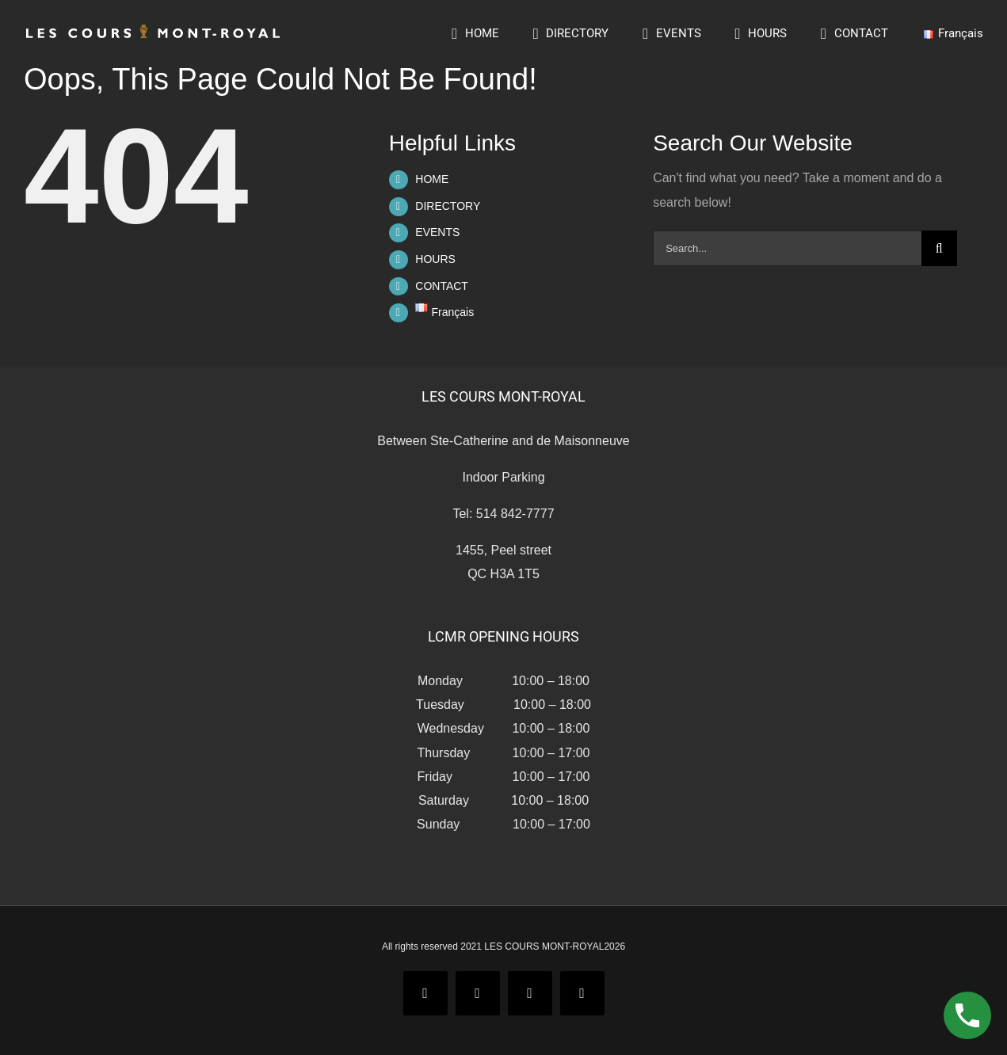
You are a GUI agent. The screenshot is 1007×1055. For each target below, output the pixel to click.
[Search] (939, 248)
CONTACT (441, 286)
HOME (431, 179)
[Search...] (787, 248)
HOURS (435, 259)
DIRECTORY (447, 206)
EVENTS (437, 232)
